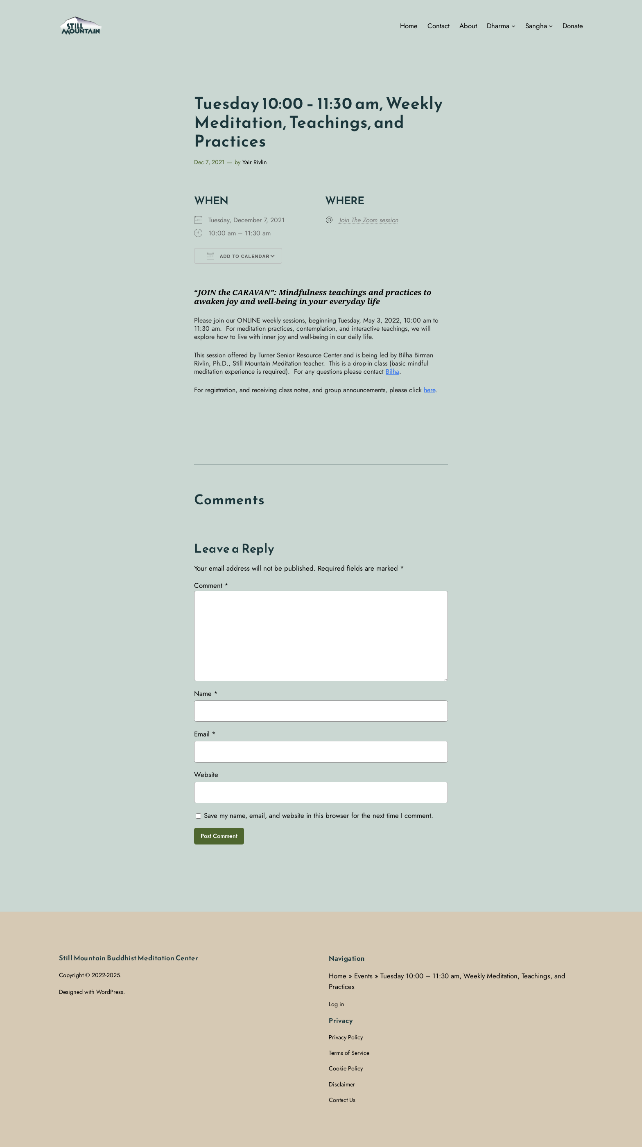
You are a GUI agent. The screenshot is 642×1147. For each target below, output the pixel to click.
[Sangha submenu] (551, 26)
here (429, 390)
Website (206, 774)
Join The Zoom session (368, 220)
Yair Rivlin (254, 162)
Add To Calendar (238, 256)
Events (363, 976)
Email (205, 734)
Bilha (392, 371)
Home (337, 976)
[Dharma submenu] (513, 26)
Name (206, 693)
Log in (336, 1004)
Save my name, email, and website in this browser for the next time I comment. (318, 815)
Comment (211, 585)
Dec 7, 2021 (209, 162)
